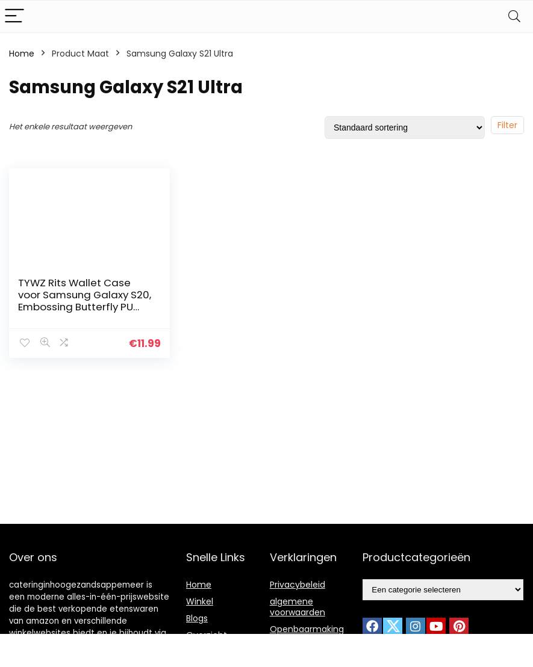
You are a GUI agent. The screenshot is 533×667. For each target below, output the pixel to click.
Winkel (199, 601)
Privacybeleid (297, 585)
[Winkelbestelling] (405, 127)
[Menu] (14, 16)
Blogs (197, 618)
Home (21, 54)
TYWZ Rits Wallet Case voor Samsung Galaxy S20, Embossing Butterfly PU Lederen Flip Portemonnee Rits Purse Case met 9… (84, 306)
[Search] (514, 16)
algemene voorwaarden (297, 606)
